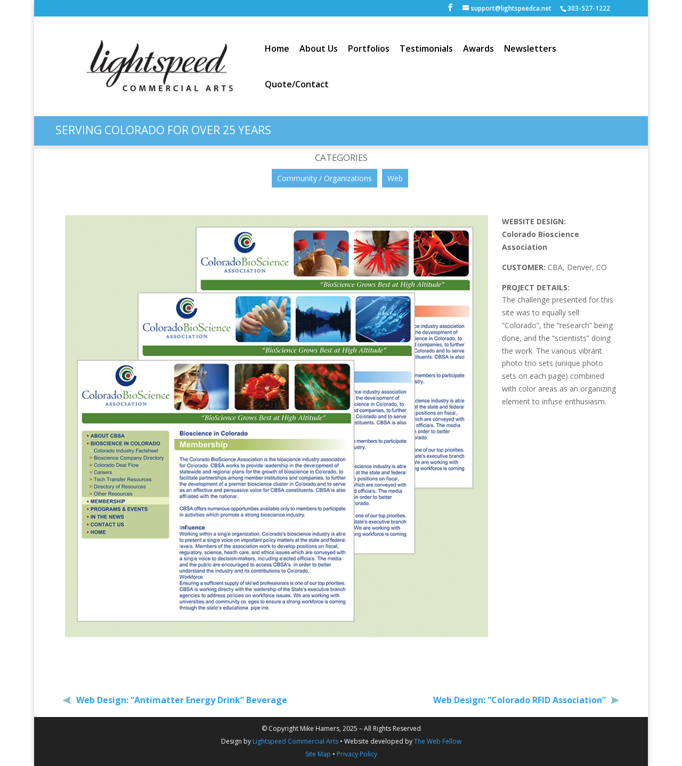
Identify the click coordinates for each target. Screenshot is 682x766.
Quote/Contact (297, 85)
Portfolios (368, 49)
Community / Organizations (324, 178)
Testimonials (426, 49)
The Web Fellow (437, 741)
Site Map (318, 754)
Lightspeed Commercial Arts (295, 741)
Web (395, 178)
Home (277, 49)
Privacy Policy (357, 754)
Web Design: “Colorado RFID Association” (520, 700)
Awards (478, 49)
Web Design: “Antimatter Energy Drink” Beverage (180, 700)
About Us (318, 49)
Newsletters (530, 49)
